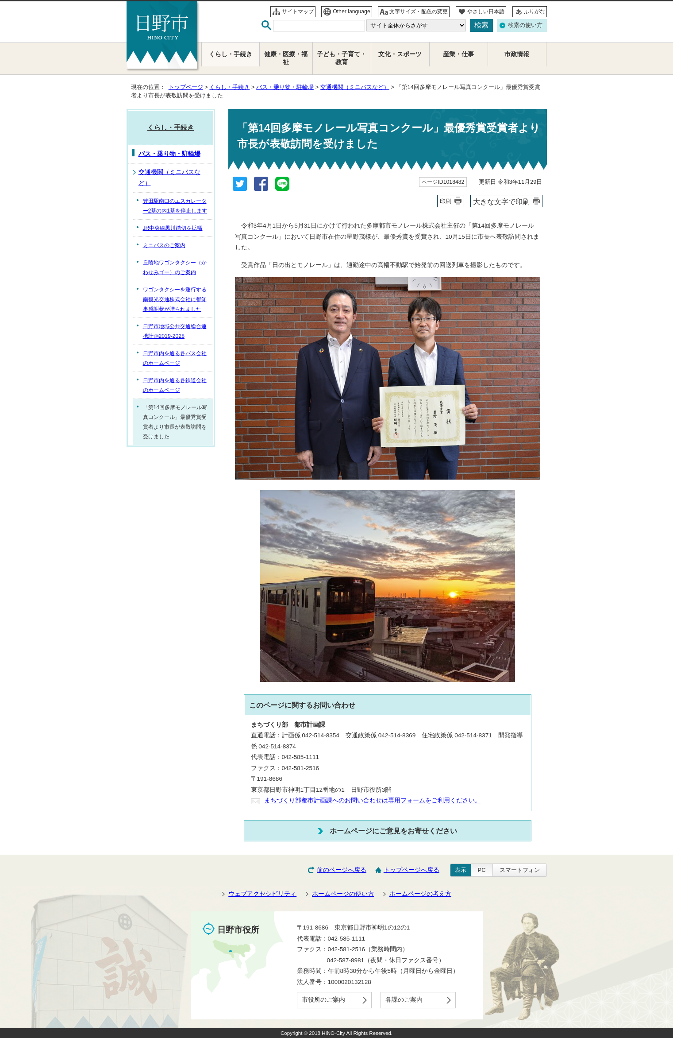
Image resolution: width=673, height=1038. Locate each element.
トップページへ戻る (411, 870)
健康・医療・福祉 (286, 58)
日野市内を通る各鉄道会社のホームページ (175, 385)
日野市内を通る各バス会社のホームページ (175, 358)
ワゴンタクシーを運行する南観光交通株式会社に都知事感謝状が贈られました (175, 299)
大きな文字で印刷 (501, 201)
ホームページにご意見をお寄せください (393, 831)
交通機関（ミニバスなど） (354, 87)
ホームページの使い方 (343, 894)
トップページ (186, 87)
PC (482, 870)
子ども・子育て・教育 (341, 58)
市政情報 (516, 54)
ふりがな (534, 11)
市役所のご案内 (323, 999)
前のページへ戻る (341, 870)
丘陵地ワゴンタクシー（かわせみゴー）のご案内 (175, 267)
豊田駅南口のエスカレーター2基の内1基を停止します (175, 206)
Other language (351, 11)
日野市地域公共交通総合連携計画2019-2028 (175, 331)
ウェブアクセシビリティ (262, 894)
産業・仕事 (458, 54)
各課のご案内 (404, 999)
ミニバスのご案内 (164, 245)
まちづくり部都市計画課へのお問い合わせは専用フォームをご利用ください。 (372, 800)
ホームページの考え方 (420, 894)
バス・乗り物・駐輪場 (285, 87)
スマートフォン (520, 870)
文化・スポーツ (400, 54)
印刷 (445, 201)
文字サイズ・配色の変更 (418, 11)
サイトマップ (298, 11)
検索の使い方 (525, 25)
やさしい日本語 (485, 11)
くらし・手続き (229, 87)
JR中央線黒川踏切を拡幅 (173, 228)
